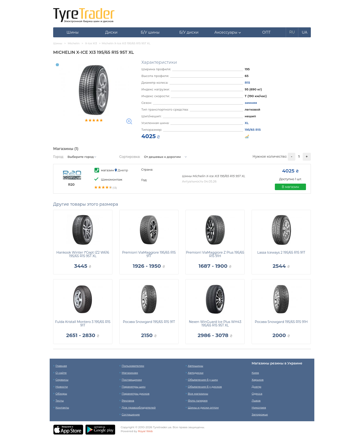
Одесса (257, 393)
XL (247, 123)
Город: (58, 157)
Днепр (256, 386)
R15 (247, 82)
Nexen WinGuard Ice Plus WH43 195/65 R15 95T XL (215, 323)
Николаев (259, 407)
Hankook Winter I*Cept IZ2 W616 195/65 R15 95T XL (82, 254)
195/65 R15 (253, 129)
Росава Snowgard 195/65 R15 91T (149, 322)
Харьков (257, 379)
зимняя (251, 103)
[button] (227, 32)
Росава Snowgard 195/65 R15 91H (281, 322)
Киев (255, 372)
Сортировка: (129, 157)
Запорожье (260, 414)
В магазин (290, 187)
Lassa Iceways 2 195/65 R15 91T (281, 252)
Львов (256, 400)
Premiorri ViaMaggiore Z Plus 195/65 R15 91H (215, 254)
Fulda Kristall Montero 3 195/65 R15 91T (82, 323)
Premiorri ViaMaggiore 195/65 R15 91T (149, 254)
